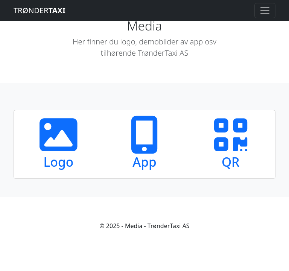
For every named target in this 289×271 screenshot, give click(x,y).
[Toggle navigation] (264, 10)
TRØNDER (39, 10)
